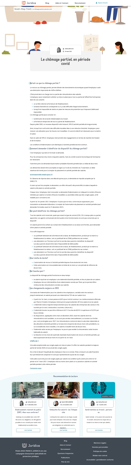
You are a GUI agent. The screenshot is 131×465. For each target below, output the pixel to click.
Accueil (17, 9)
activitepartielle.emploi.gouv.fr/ (41, 174)
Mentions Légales (100, 443)
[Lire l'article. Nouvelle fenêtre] (28, 430)
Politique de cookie (100, 451)
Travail (28, 9)
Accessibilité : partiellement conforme (100, 460)
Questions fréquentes (65, 453)
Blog (47, 3)
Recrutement (80, 3)
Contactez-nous (35, 368)
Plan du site (65, 462)
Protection (35, 396)
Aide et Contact (61, 3)
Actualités (105, 396)
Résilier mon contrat (100, 456)
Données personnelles (100, 447)
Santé (40, 396)
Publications (65, 458)
